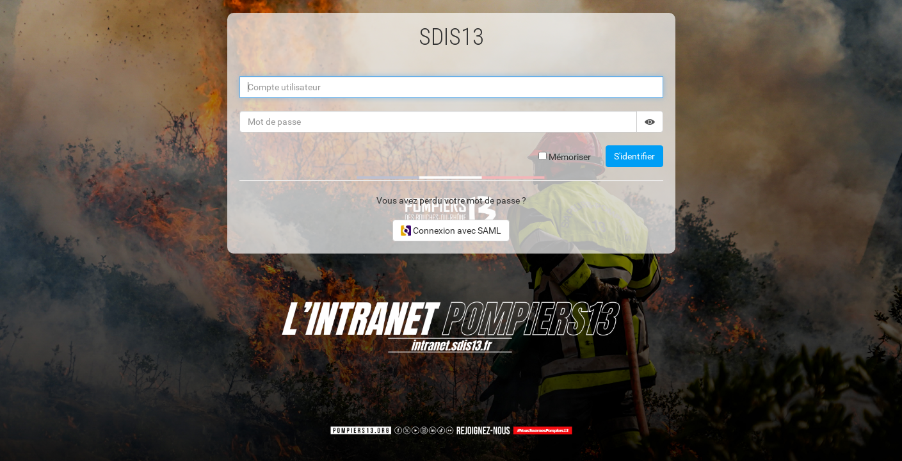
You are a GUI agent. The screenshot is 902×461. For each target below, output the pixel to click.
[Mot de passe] (438, 122)
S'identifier (634, 156)
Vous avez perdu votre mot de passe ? (451, 200)
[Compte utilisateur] (451, 87)
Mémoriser (564, 157)
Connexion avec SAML (451, 230)
